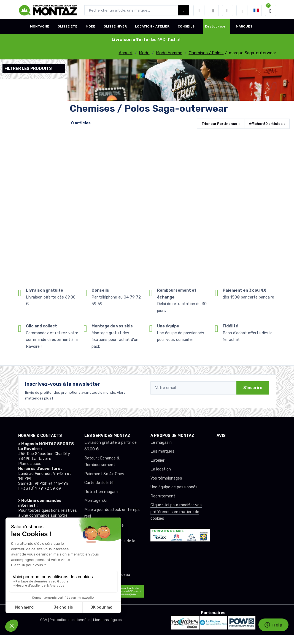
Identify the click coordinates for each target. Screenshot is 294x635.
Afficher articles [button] (265, 124)
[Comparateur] (227, 10)
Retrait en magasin (102, 491)
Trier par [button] (219, 124)
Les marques (162, 451)
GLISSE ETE (67, 28)
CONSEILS (186, 28)
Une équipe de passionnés (174, 487)
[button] (198, 10)
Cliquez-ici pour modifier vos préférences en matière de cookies (176, 512)
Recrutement (162, 496)
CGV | (45, 620)
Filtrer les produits (28, 68)
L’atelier (157, 460)
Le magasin (161, 442)
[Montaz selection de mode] (241, 10)
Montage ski (95, 500)
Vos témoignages (166, 478)
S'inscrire (252, 387)
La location (160, 469)
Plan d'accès (29, 463)
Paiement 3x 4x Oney (104, 474)
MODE (90, 28)
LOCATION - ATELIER (152, 28)
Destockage (215, 28)
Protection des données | (71, 620)
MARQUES (244, 28)
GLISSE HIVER (115, 28)
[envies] (213, 10)
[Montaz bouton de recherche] (183, 10)
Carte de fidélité (99, 482)
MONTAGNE (39, 28)
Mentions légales (107, 620)
